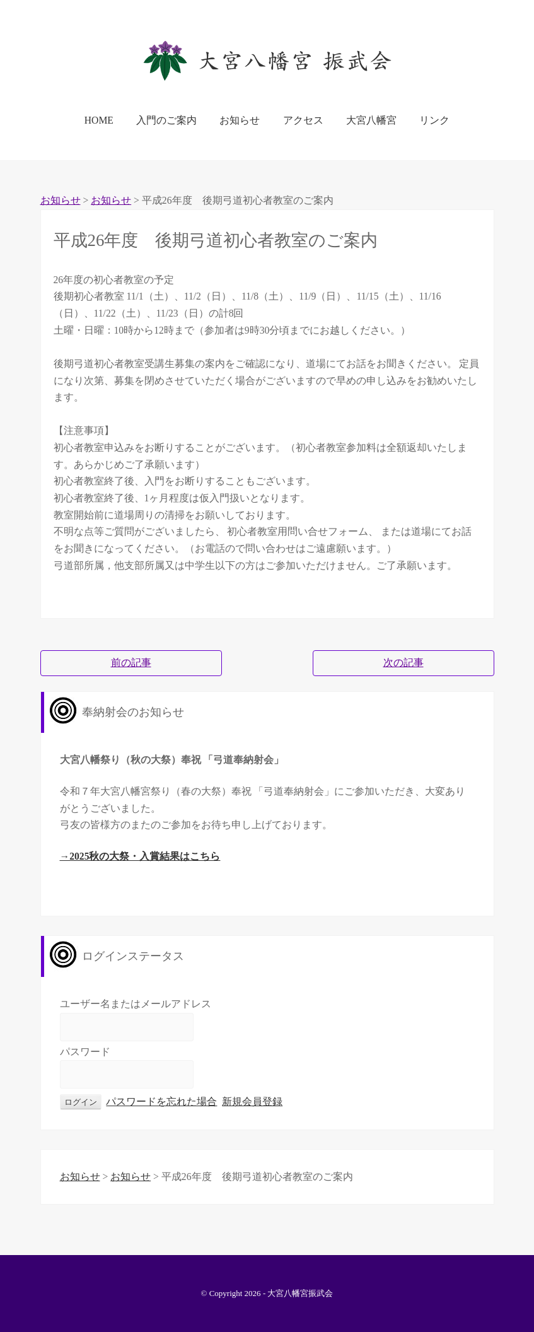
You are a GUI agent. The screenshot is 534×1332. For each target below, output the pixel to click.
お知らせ (239, 120)
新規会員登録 (252, 1101)
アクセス (303, 120)
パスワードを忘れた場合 (161, 1101)
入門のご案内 (166, 120)
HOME (98, 120)
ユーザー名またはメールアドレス (135, 1003)
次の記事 (403, 662)
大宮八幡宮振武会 (300, 1293)
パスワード (85, 1051)
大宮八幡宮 (371, 120)
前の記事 (131, 662)
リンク (434, 120)
